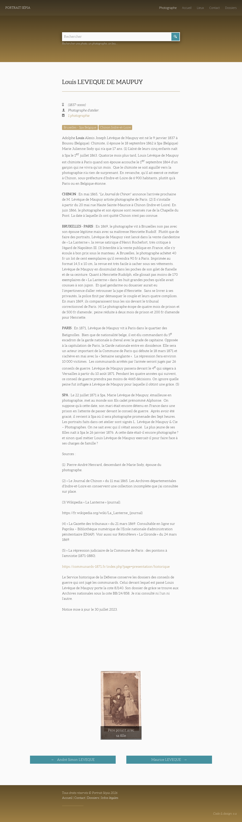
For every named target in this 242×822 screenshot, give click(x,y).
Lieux (200, 8)
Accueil (186, 8)
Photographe (168, 8)
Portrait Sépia (17, 7)
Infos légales (109, 798)
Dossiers (231, 8)
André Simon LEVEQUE (75, 759)
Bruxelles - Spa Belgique (80, 127)
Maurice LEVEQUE (166, 759)
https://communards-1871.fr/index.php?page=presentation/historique (116, 566)
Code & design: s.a (225, 813)
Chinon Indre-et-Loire (115, 127)
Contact (214, 8)
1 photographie (79, 115)
